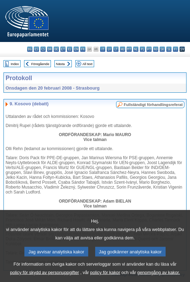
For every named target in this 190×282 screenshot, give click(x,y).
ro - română (155, 49)
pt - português (149, 49)
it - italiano (102, 49)
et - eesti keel (63, 49)
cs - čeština (43, 49)
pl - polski (142, 49)
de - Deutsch (56, 49)
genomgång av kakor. (158, 277)
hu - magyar (122, 49)
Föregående (40, 64)
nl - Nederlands (135, 49)
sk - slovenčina (162, 49)
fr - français (82, 49)
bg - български (29, 49)
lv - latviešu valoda (109, 49)
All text (87, 64)
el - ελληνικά (69, 49)
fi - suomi (175, 49)
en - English (76, 49)
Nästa (60, 64)
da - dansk (49, 49)
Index (15, 64)
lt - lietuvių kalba (116, 49)
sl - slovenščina (169, 49)
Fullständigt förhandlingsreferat (153, 105)
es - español (36, 49)
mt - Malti (129, 49)
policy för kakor (105, 277)
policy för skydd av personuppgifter (44, 277)
